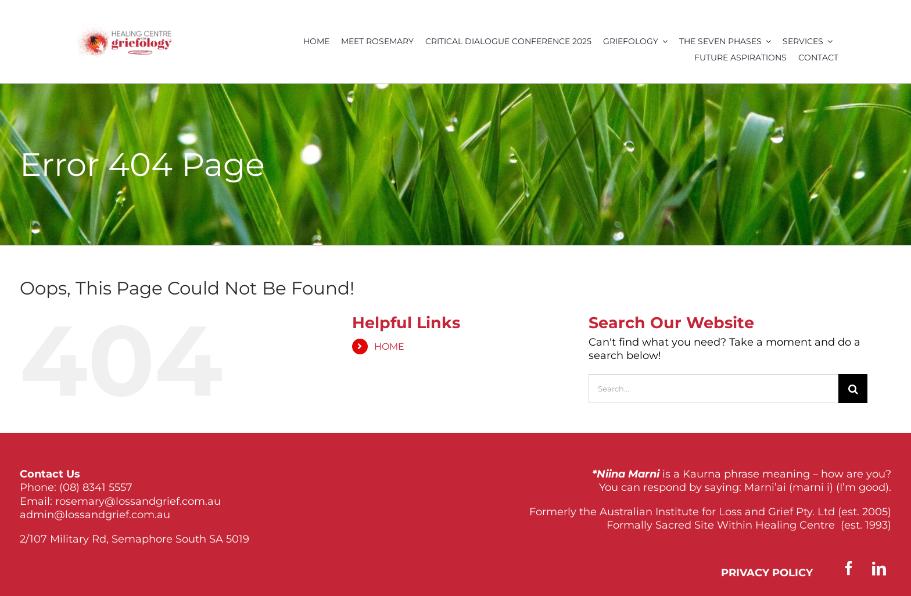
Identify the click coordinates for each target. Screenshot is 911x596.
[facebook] (849, 568)
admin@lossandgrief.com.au (95, 514)
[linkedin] (879, 568)
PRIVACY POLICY (767, 572)
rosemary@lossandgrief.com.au (138, 501)
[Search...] (713, 388)
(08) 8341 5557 (95, 487)
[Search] (852, 388)
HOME (389, 346)
